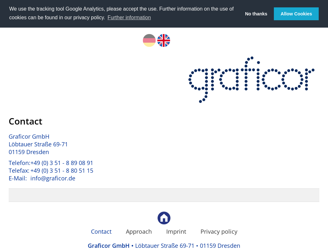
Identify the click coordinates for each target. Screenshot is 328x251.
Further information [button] (129, 17)
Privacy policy (219, 231)
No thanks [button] (256, 13)
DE (149, 39)
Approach (139, 231)
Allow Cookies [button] (296, 13)
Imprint (176, 231)
